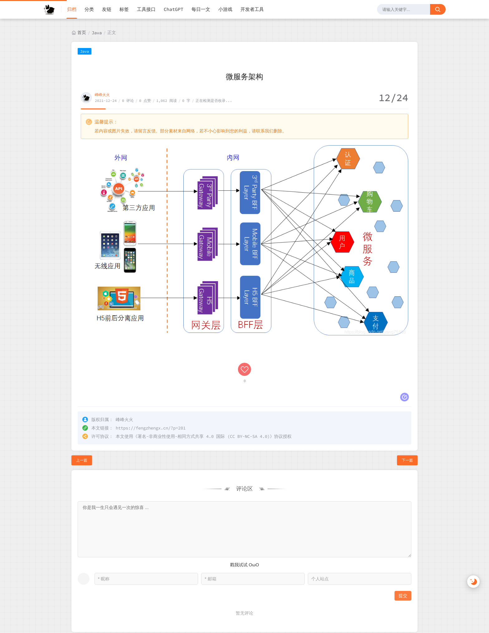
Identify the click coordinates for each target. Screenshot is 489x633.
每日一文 (200, 9)
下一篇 (407, 418)
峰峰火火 (102, 94)
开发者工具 (252, 9)
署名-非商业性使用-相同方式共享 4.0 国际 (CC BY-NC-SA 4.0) (204, 394)
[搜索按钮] (438, 9)
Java (97, 33)
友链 (106, 9)
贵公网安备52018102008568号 (77, 625)
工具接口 (146, 9)
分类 (89, 9)
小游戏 (225, 9)
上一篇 (81, 418)
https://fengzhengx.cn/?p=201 (151, 386)
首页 (81, 32)
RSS (412, 612)
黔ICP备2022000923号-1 (115, 612)
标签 (124, 9)
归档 (71, 9)
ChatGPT (173, 9)
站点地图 (434, 612)
